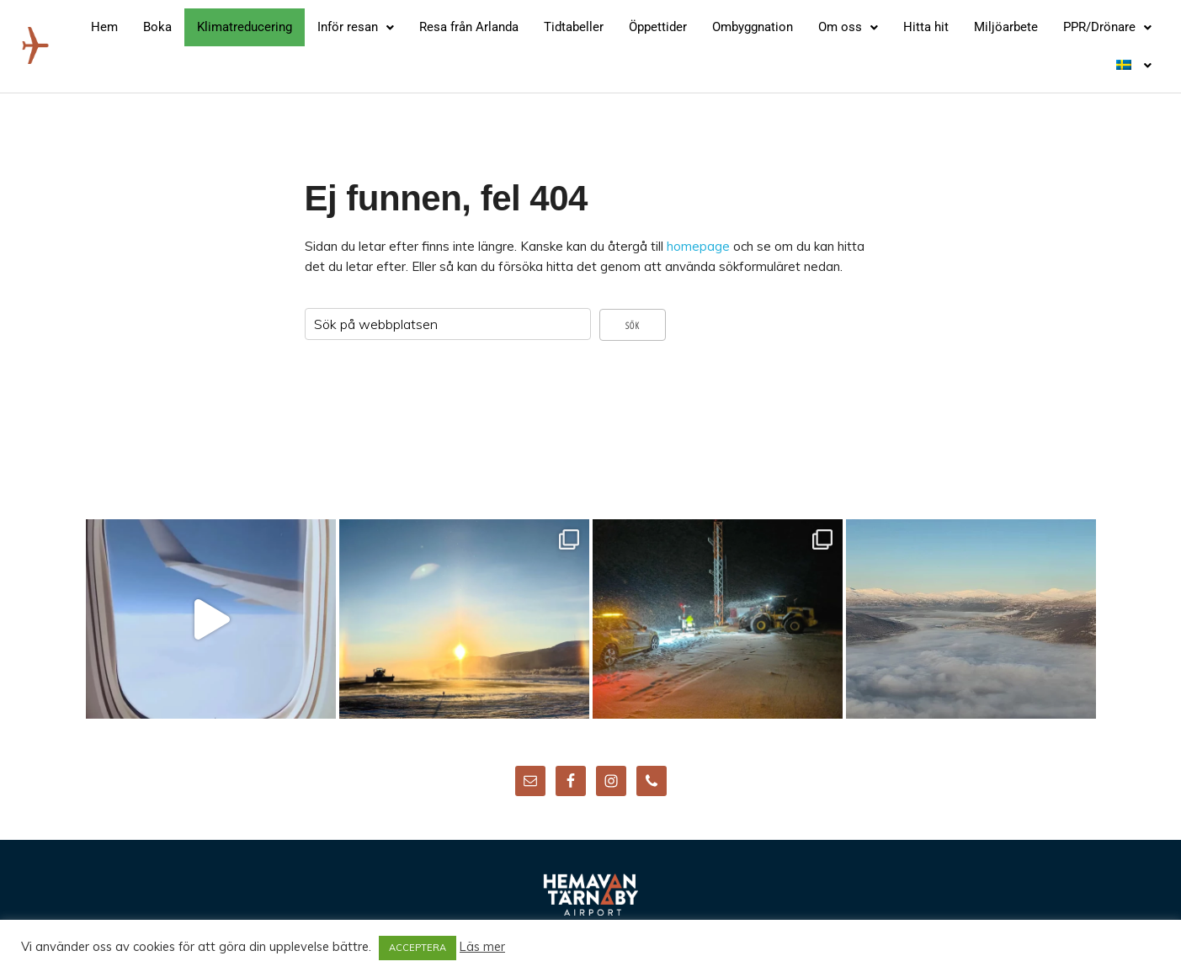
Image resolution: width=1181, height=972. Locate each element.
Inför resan (355, 27)
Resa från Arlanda (469, 27)
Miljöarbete (1006, 27)
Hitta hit (926, 27)
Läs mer (482, 946)
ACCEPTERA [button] (417, 947)
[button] (356, 27)
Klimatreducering (244, 27)
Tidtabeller (574, 27)
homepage (698, 246)
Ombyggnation (752, 27)
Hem (104, 27)
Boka (157, 27)
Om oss (848, 27)
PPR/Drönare (1107, 27)
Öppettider (658, 27)
